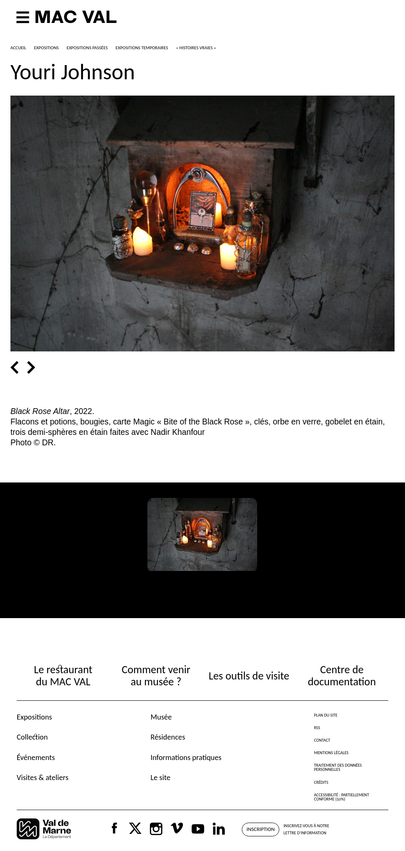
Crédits (321, 782)
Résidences (168, 737)
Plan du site (325, 715)
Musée (161, 717)
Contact (322, 740)
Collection (32, 737)
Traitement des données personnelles (338, 767)
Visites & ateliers (42, 777)
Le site (161, 777)
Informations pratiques (186, 757)
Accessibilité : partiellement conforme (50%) (341, 797)
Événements (36, 757)
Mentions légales (331, 752)
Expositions (34, 717)
